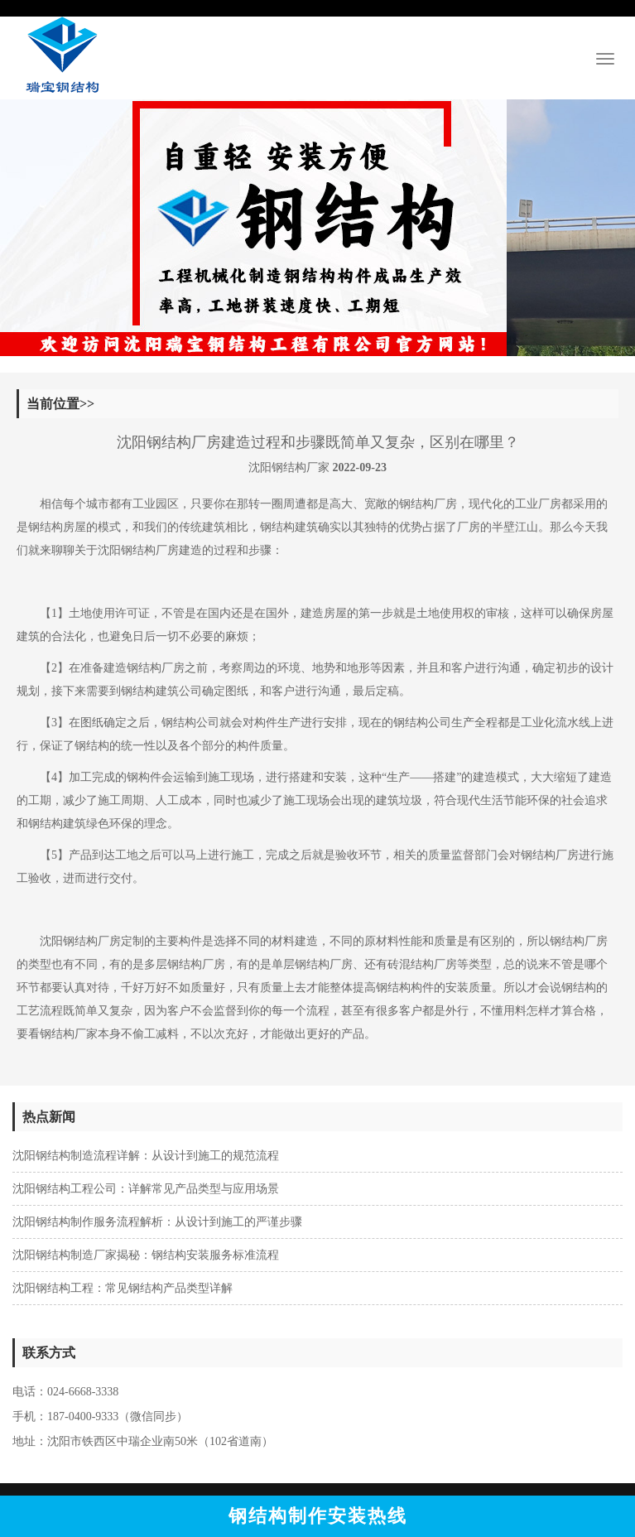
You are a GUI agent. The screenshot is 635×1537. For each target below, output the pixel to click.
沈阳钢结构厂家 (289, 467)
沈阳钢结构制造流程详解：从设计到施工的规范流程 (145, 1155)
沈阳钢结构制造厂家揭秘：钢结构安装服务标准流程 (145, 1255)
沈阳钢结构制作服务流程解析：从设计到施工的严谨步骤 (157, 1222)
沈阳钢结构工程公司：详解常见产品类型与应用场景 (145, 1189)
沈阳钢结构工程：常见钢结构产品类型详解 (122, 1288)
